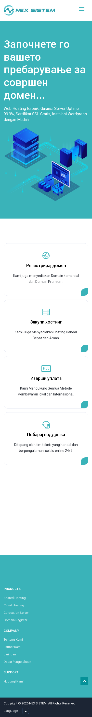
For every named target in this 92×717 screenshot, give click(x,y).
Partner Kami (12, 647)
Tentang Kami (13, 639)
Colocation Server (16, 613)
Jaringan (10, 654)
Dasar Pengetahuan (17, 662)
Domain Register (15, 620)
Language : (11, 711)
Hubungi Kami (14, 681)
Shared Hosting (15, 598)
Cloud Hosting (14, 605)
